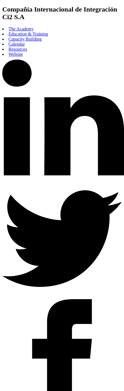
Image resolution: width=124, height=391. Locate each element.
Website (15, 54)
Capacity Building (25, 39)
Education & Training (28, 34)
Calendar (16, 44)
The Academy (21, 28)
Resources (17, 49)
